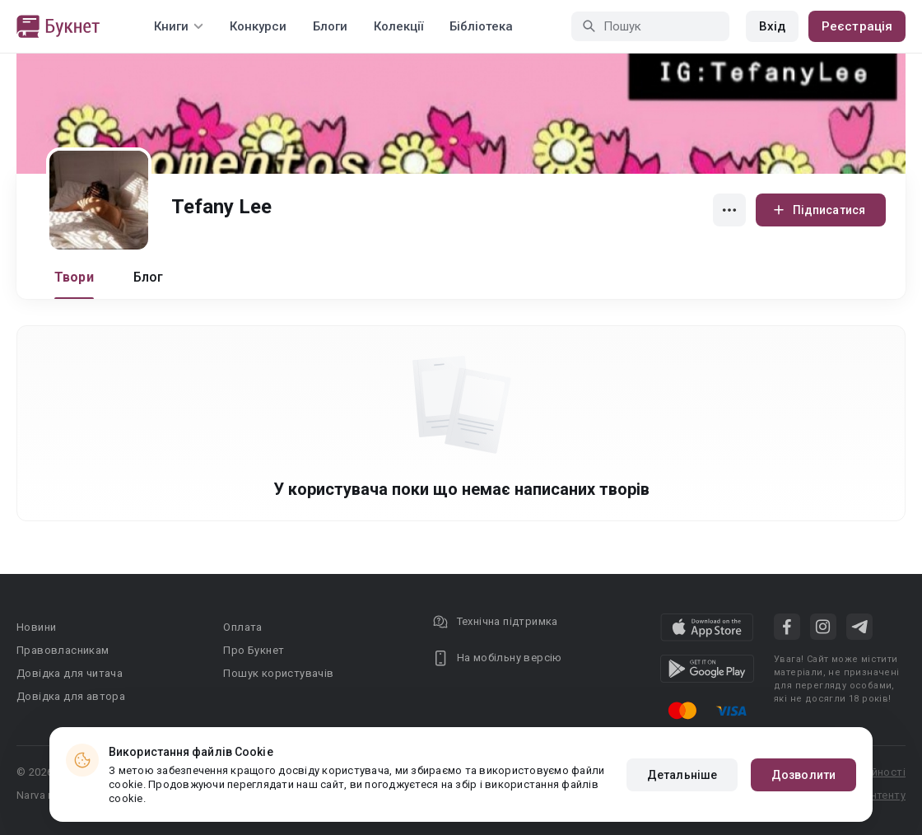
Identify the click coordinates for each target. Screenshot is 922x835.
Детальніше (682, 774)
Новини (36, 627)
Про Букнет (253, 650)
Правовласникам (62, 650)
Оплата (242, 627)
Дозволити (803, 774)
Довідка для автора (70, 696)
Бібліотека (481, 26)
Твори (74, 277)
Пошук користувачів (278, 673)
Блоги (330, 26)
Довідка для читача (69, 673)
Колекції (398, 26)
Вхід (772, 26)
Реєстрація (857, 26)
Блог (148, 277)
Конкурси (258, 26)
